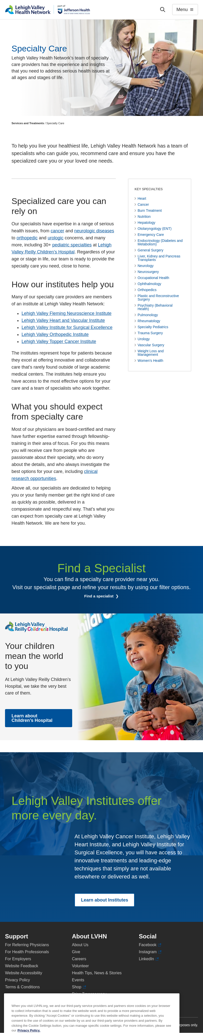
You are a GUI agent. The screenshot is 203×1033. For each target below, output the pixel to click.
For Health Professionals (27, 952)
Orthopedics (147, 290)
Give (76, 952)
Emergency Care (151, 234)
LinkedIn (149, 959)
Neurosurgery (148, 271)
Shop (79, 987)
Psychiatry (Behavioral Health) (155, 307)
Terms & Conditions (22, 987)
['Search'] (162, 9)
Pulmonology (148, 315)
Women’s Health (150, 360)
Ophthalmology (149, 284)
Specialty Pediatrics (153, 327)
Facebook (150, 945)
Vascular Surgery (151, 345)
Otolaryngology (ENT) (154, 228)
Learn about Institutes (104, 900)
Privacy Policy (17, 980)
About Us (80, 945)
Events (78, 980)
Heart (142, 198)
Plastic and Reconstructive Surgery (158, 297)
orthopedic (27, 237)
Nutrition (144, 216)
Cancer (143, 204)
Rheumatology (149, 321)
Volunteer (80, 966)
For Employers (18, 959)
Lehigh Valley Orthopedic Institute (55, 334)
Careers (79, 959)
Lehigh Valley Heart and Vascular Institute (63, 320)
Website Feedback (21, 966)
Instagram (150, 952)
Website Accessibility (23, 973)
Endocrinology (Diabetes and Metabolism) (160, 242)
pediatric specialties (72, 244)
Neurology (146, 265)
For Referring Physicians (27, 945)
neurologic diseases (94, 230)
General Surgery (150, 250)
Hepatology (146, 222)
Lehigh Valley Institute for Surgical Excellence (67, 327)
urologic (55, 237)
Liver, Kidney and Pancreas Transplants (159, 257)
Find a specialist (99, 596)
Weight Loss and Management (151, 352)
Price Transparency (89, 994)
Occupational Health (153, 278)
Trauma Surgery (150, 333)
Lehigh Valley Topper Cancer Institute (59, 341)
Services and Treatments (28, 123)
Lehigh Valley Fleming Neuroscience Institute (67, 313)
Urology (144, 339)
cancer (57, 230)
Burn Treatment (150, 210)
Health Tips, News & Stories (97, 973)
